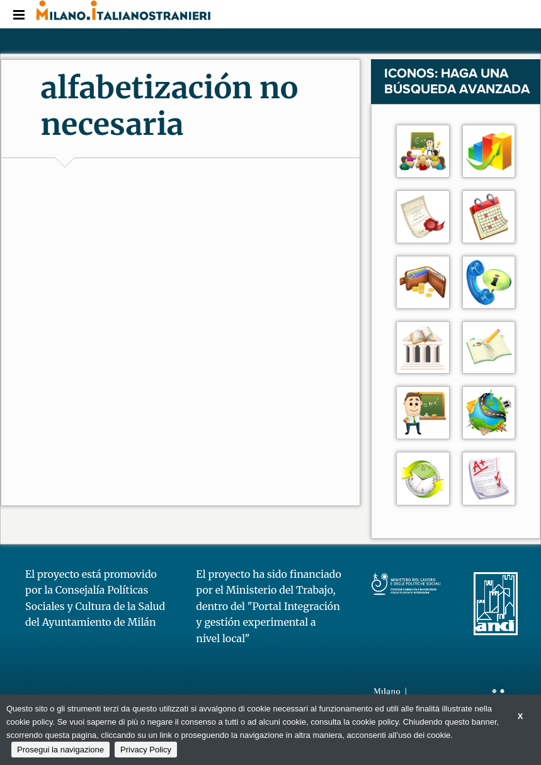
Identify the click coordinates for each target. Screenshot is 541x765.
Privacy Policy (145, 749)
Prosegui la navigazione (60, 749)
